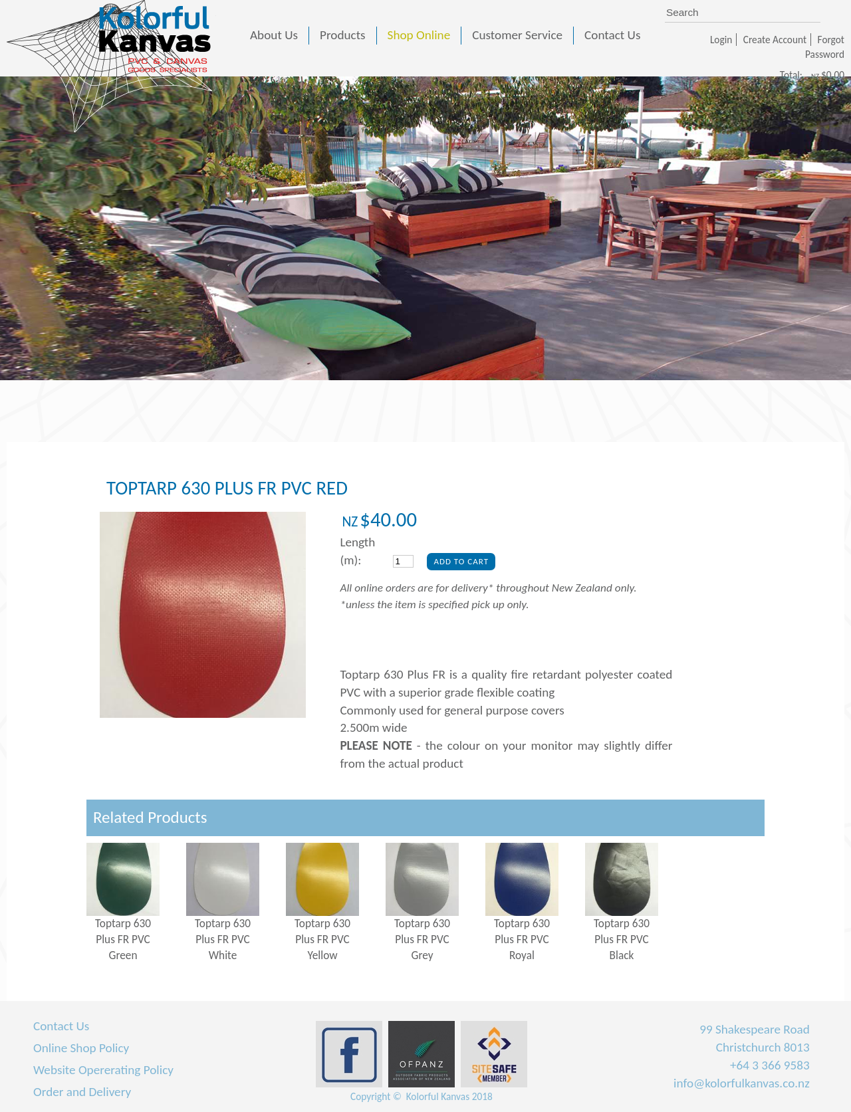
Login (721, 39)
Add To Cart (461, 561)
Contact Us (61, 1026)
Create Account (774, 39)
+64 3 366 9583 (770, 1065)
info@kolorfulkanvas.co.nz (741, 1083)
